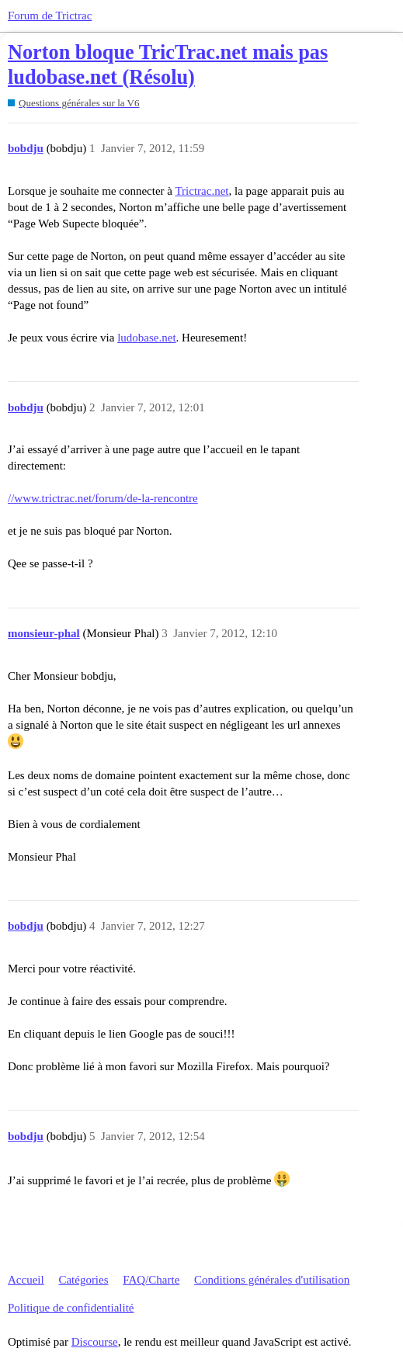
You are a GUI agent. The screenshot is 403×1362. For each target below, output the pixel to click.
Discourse (94, 1342)
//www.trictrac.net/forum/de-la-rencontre (103, 498)
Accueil (26, 1280)
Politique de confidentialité (71, 1307)
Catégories (83, 1280)
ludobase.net (146, 337)
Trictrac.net (201, 191)
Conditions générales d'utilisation (271, 1280)
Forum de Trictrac (50, 15)
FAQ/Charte (151, 1280)
